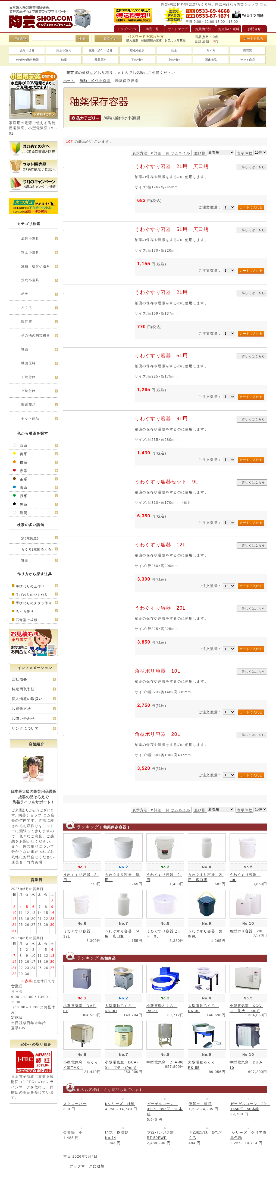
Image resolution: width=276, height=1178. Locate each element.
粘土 (174, 50)
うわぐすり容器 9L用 (161, 418)
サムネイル (180, 153)
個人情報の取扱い (27, 699)
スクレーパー (75, 1104)
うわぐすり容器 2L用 (164, 292)
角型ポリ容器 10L (158, 671)
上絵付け (174, 59)
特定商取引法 (23, 689)
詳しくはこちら (253, 167)
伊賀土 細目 (200, 1104)
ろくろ (210, 50)
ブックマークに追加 (87, 1166)
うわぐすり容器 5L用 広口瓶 (172, 229)
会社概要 (19, 679)
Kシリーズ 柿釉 (120, 1104)
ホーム (69, 81)
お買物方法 (21, 709)
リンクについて (25, 728)
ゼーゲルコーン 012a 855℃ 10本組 (165, 1109)
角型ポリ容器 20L (158, 734)
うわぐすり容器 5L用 (164, 355)
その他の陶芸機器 (27, 59)
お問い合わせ (23, 719)
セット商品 (247, 59)
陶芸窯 (247, 50)
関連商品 (211, 59)
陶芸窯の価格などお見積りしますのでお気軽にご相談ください (121, 73)
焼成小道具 (137, 50)
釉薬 (64, 59)
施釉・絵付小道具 (100, 50)
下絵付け (137, 59)
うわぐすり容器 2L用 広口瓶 (172, 166)
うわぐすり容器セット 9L (167, 481)
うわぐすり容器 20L (160, 608)
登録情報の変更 (151, 40)
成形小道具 (27, 50)
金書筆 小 (73, 1132)
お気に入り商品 (175, 40)
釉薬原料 (100, 59)
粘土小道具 (63, 50)
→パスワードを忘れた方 (144, 37)
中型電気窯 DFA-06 (165, 1062)
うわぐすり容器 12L (160, 544)
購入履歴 (132, 40)
